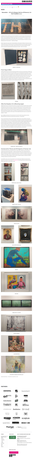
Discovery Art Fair (15, 163)
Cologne (5, 6)
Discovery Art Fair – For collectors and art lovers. (4, 436)
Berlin (2, 441)
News (12, 6)
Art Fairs (2, 438)
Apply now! (10, 6)
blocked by (12, 437)
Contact (16, 6)
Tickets (7, 6)
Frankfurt (2, 6)
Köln (2, 440)
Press (14, 6)
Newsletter (20, 1)
